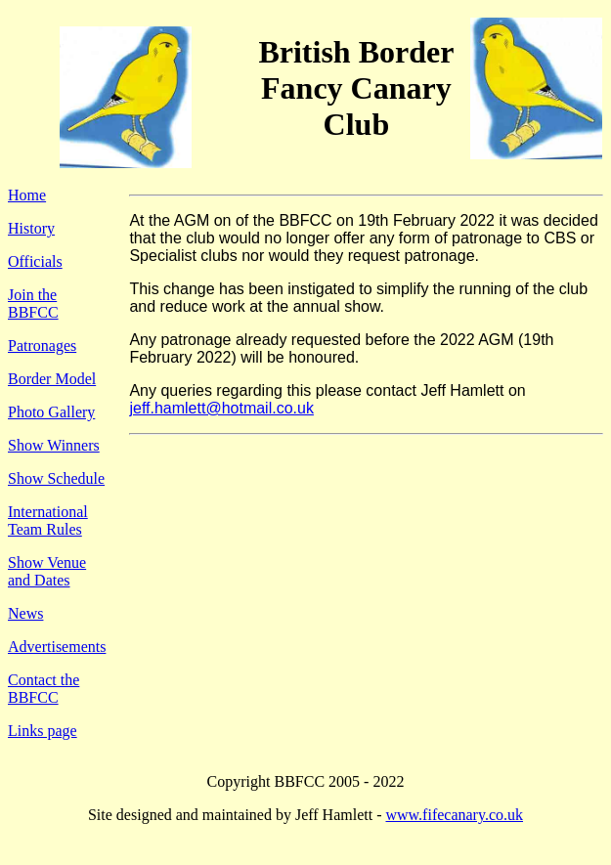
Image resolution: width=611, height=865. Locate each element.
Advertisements (57, 646)
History (31, 228)
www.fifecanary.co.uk (454, 814)
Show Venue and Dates (47, 571)
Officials (35, 261)
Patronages (42, 345)
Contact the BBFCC (43, 688)
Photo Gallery (51, 412)
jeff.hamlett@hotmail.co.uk (221, 408)
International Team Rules (48, 520)
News (25, 613)
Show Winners (54, 445)
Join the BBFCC (33, 303)
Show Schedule (56, 478)
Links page (42, 730)
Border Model (52, 378)
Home (27, 195)
